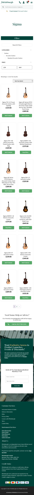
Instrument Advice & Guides (9, 409)
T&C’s (3, 421)
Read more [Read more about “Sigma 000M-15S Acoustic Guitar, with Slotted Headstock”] (25, 152)
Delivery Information (7, 412)
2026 (8, 488)
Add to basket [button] (8, 115)
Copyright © (4, 488)
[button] (31, 2)
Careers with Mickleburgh (8, 419)
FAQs (3, 414)
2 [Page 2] (16, 306)
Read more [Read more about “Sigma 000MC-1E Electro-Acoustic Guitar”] (8, 227)
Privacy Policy (5, 416)
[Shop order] (23, 81)
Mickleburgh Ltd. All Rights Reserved (18, 488)
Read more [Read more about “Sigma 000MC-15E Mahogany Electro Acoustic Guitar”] (25, 297)
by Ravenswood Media (17, 492)
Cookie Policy (5, 423)
